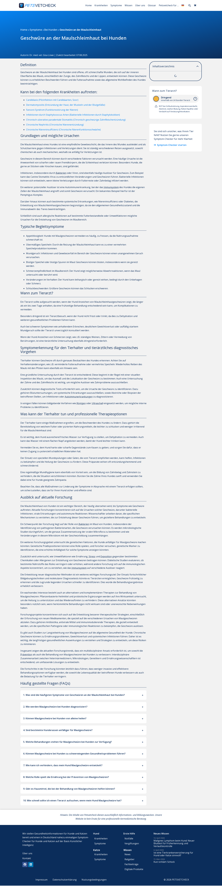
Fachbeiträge (131, 864)
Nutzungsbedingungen (94, 879)
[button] (189, 5)
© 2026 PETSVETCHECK (177, 879)
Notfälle (129, 838)
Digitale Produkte (134, 869)
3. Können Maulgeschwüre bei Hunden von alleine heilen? (54, 718)
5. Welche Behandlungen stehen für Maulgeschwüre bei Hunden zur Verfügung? (67, 741)
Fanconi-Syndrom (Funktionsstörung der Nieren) (52, 109)
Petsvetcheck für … (169, 5)
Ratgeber (129, 859)
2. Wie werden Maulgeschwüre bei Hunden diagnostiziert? (55, 706)
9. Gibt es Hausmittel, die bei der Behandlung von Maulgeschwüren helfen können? (69, 788)
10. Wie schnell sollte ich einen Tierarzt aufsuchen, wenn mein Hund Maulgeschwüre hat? (72, 800)
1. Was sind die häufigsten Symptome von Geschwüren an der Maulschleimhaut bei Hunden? (74, 695)
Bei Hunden (50, 29)
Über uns (140, 5)
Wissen (128, 5)
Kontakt (26, 858)
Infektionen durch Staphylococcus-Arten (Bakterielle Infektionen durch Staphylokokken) (73, 114)
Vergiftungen (132, 843)
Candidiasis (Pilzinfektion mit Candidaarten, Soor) (52, 99)
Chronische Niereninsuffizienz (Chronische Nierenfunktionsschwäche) (63, 129)
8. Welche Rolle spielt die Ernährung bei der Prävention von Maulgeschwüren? (66, 777)
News (127, 854)
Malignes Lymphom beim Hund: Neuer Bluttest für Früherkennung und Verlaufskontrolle (174, 843)
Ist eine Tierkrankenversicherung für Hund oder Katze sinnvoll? (173, 854)
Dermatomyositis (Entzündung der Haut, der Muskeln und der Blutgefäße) (65, 104)
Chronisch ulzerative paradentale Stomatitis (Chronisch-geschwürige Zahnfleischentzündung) (76, 119)
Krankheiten (101, 5)
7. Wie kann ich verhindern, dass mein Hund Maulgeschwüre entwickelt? (62, 765)
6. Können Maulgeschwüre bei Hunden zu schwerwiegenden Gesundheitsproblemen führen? (74, 753)
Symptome (116, 5)
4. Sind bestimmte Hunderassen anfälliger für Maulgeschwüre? (58, 730)
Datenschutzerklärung (65, 879)
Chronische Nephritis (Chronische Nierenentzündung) (55, 124)
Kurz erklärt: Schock (164, 861)
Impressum (41, 879)
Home (88, 5)
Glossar (152, 5)
